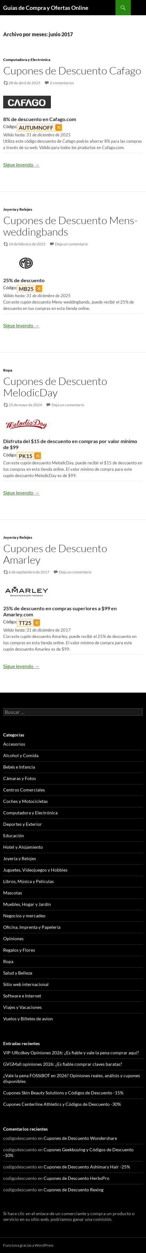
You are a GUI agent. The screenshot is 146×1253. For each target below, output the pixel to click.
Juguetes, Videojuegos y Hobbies (35, 870)
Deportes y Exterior (22, 824)
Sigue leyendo (21, 164)
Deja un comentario (71, 244)
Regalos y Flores (19, 950)
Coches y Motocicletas (25, 801)
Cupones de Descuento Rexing (73, 1189)
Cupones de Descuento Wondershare (80, 1138)
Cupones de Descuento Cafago (72, 70)
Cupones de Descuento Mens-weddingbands (70, 226)
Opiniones (13, 938)
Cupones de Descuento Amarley (55, 554)
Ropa (7, 370)
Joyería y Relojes (17, 209)
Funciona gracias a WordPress (28, 1245)
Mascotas (12, 892)
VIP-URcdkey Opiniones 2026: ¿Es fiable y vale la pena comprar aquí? (71, 1052)
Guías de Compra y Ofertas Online (45, 7)
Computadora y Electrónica (26, 59)
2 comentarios (62, 82)
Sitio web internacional (26, 984)
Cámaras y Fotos (19, 778)
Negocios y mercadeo (24, 915)
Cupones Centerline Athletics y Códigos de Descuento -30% (62, 1104)
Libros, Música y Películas (28, 881)
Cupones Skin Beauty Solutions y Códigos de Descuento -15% (63, 1092)
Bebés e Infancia (19, 767)
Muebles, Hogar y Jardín (27, 904)
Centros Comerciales (24, 789)
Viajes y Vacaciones (22, 1007)
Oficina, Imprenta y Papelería (31, 927)
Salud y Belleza (17, 973)
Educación (13, 835)
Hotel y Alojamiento (23, 847)
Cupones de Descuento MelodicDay (55, 386)
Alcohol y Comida (20, 755)
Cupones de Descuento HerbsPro (76, 1178)
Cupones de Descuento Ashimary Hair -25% (87, 1166)
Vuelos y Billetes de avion (28, 1018)
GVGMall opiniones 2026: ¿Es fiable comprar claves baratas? (62, 1064)
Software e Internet (22, 995)
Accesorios (14, 744)
